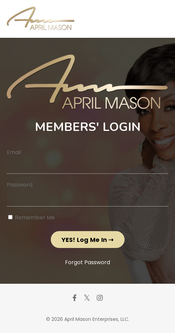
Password (19, 185)
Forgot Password (87, 262)
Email (14, 152)
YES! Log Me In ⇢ (88, 239)
